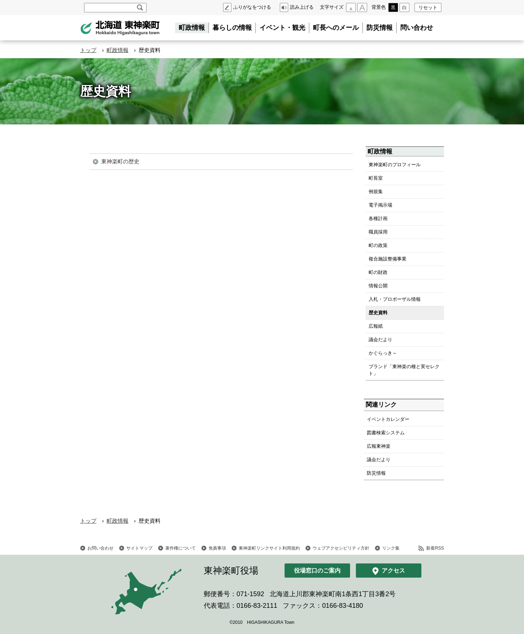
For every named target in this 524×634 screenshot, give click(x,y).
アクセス (393, 570)
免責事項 (217, 548)
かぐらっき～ (383, 353)
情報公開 (378, 285)
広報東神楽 (378, 446)
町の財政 (378, 272)
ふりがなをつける (252, 7)
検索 (140, 7)
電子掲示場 (380, 205)
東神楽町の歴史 (120, 161)
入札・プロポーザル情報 (395, 299)
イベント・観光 (282, 27)
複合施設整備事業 (387, 259)
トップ (88, 50)
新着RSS (435, 548)
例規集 (376, 191)
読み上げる (302, 7)
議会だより (380, 339)
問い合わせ (416, 27)
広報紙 (376, 326)
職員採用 (378, 232)
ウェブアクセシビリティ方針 (341, 548)
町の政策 (378, 245)
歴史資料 (378, 312)
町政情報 (192, 27)
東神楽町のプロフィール (395, 164)
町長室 (376, 178)
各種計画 (378, 218)
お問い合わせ (100, 548)
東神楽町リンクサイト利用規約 (269, 548)
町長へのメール (336, 27)
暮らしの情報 (232, 27)
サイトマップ (139, 548)
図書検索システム (386, 432)
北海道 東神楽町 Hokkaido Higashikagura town (120, 28)
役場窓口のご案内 (317, 570)
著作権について (180, 548)
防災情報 (379, 27)
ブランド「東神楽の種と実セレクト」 (404, 370)
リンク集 (391, 548)
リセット (427, 7)
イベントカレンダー (388, 419)
